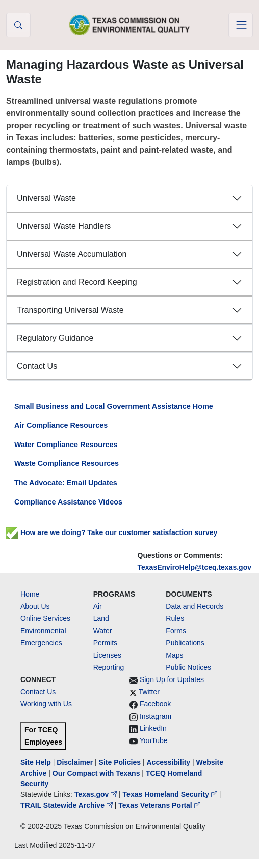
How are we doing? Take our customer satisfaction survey (111, 532)
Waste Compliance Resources (66, 463)
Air (97, 606)
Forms (176, 631)
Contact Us (37, 366)
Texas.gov (96, 794)
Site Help (35, 762)
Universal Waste (46, 198)
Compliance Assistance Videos (68, 502)
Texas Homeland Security (171, 794)
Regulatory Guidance (55, 338)
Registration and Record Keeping (77, 282)
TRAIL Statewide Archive (67, 805)
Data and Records (194, 606)
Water (102, 631)
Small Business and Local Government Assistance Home (113, 406)
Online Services (45, 618)
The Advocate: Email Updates (65, 483)
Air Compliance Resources (61, 425)
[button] (18, 25)
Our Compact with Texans (96, 773)
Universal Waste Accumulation (72, 254)
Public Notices (188, 667)
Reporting (108, 667)
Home (29, 594)
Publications (185, 643)
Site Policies (120, 762)
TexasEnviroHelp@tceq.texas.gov (194, 567)
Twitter (149, 692)
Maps (174, 655)
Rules (175, 618)
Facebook (155, 704)
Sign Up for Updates (172, 679)
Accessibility (169, 762)
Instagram (155, 716)
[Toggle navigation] (240, 25)
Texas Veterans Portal (159, 805)
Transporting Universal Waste (70, 310)
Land (101, 618)
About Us (35, 606)
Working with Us (46, 704)
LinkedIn (153, 728)
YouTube (154, 740)
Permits (105, 643)
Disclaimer (75, 762)
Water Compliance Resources (66, 444)
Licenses (107, 655)
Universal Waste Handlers (64, 226)
